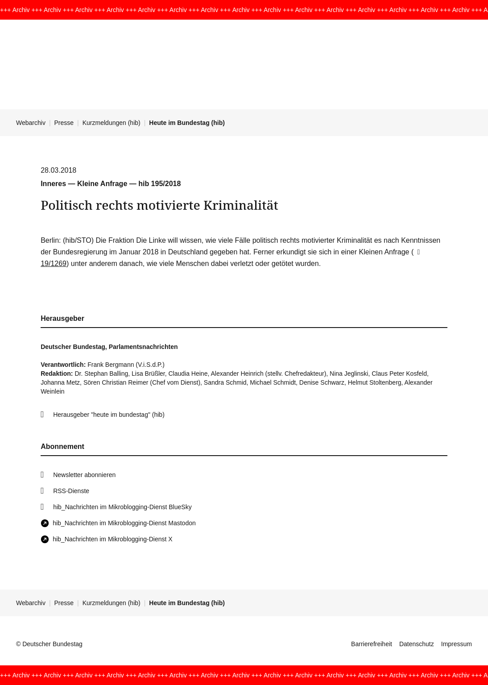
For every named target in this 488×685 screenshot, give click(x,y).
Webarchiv (30, 122)
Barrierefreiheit (371, 644)
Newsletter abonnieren (84, 474)
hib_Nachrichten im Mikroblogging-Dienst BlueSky (122, 507)
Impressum (456, 644)
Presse (64, 122)
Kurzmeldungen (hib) (112, 122)
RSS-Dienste (71, 490)
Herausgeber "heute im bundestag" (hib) (109, 414)
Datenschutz (416, 644)
